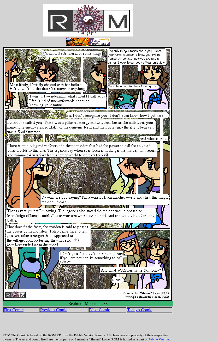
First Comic (13, 310)
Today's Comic (139, 310)
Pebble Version (159, 339)
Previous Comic (53, 310)
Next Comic (100, 310)
